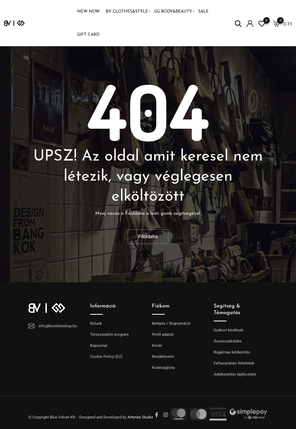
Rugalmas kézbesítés (232, 352)
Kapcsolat (98, 345)
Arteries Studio (140, 417)
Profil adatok (163, 334)
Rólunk (96, 323)
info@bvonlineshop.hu (58, 326)
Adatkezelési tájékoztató (235, 374)
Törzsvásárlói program (109, 334)
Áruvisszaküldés (228, 341)
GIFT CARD (88, 35)
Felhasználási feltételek (234, 363)
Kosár (157, 345)
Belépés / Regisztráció (171, 323)
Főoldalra (148, 236)
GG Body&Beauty (173, 12)
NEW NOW (88, 12)
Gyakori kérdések (228, 330)
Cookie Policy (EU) (106, 356)
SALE (203, 12)
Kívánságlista (163, 367)
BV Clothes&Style (127, 12)
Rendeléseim (163, 356)
